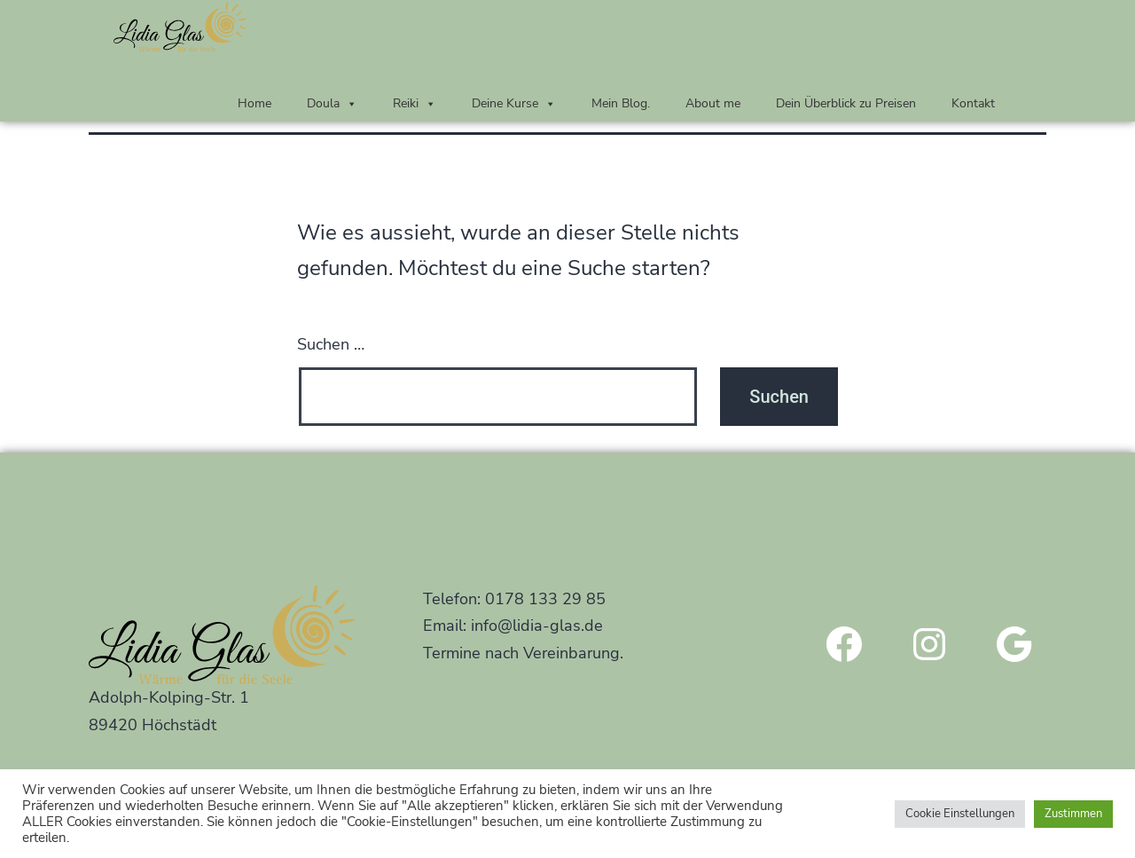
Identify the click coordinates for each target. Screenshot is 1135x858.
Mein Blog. (620, 103)
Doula (332, 104)
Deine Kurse (514, 104)
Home (254, 103)
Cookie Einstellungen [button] (959, 814)
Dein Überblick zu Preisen (846, 103)
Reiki (414, 104)
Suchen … (330, 344)
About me (712, 103)
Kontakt (973, 103)
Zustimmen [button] (1073, 814)
